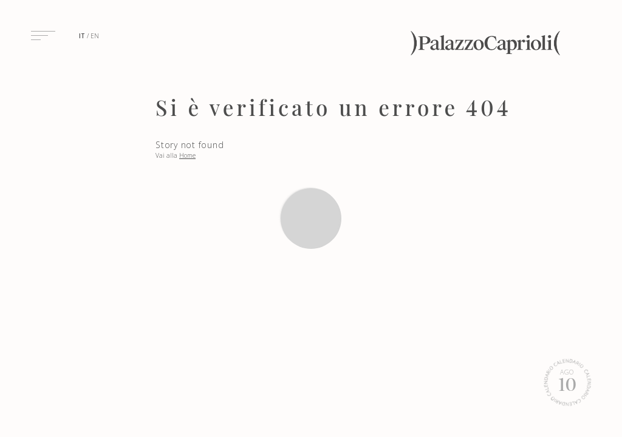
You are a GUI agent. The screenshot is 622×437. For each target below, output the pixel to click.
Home (187, 155)
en (95, 36)
